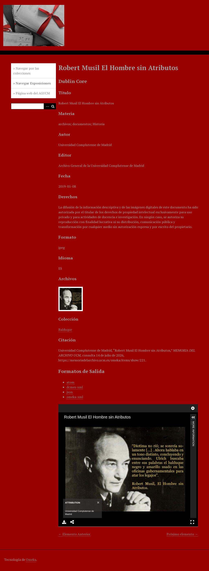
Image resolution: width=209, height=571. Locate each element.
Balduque (65, 329)
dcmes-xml (75, 387)
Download (64, 522)
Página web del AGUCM (33, 93)
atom (70, 382)
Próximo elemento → (182, 534)
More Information (193, 423)
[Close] (98, 502)
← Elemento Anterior (74, 534)
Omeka (31, 559)
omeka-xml (75, 397)
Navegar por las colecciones (26, 70)
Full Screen (192, 522)
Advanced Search (47, 106)
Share (72, 522)
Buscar (53, 106)
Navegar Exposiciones (33, 83)
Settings (193, 408)
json (70, 392)
